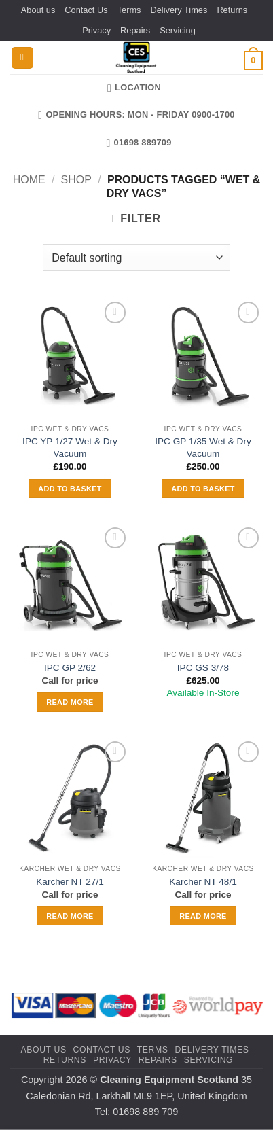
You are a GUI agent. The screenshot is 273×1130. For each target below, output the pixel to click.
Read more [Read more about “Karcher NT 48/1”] (202, 916)
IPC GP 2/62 (70, 668)
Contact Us (86, 10)
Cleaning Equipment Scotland (169, 1079)
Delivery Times (178, 10)
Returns (232, 10)
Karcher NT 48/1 (202, 882)
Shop (76, 180)
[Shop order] (136, 257)
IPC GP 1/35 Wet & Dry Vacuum (203, 447)
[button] (22, 58)
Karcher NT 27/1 (69, 882)
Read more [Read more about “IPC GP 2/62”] (69, 702)
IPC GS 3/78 (203, 668)
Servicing (178, 30)
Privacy (96, 30)
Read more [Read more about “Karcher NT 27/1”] (69, 916)
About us (38, 10)
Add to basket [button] (69, 488)
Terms (129, 10)
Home (29, 180)
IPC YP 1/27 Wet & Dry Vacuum (69, 447)
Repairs (135, 30)
